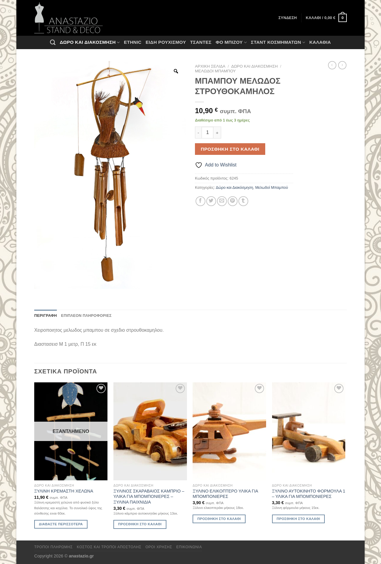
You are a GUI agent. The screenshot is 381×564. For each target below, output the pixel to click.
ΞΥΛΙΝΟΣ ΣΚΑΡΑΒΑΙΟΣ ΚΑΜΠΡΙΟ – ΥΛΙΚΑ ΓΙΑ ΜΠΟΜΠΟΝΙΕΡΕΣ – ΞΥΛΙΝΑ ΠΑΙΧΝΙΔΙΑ (148, 496)
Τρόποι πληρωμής (53, 547)
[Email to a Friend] (222, 201)
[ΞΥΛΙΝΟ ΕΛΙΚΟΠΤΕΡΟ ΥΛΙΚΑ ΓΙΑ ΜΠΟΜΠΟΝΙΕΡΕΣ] (229, 431)
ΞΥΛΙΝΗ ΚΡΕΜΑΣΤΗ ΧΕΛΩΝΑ (63, 491)
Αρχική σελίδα (210, 66)
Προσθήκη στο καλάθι (230, 149)
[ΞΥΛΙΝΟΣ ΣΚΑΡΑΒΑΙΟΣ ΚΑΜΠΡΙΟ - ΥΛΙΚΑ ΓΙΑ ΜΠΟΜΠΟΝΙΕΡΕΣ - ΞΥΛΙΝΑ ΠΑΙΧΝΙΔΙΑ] (150, 431)
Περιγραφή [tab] (45, 315)
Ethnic (132, 42)
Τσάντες (201, 42)
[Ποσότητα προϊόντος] (207, 132)
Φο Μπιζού (231, 42)
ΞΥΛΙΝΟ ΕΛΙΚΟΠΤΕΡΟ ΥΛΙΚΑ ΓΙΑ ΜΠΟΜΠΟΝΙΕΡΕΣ (225, 494)
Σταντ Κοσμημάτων (278, 42)
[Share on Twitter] (211, 201)
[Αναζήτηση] (52, 42)
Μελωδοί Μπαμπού (215, 71)
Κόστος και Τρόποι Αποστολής (109, 547)
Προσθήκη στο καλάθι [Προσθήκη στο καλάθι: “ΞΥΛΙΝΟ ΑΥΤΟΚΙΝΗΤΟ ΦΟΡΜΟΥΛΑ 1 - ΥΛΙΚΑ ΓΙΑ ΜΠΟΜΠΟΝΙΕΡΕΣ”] (298, 519)
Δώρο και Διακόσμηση (90, 42)
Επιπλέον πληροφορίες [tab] (86, 315)
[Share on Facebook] (200, 201)
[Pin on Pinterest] (233, 201)
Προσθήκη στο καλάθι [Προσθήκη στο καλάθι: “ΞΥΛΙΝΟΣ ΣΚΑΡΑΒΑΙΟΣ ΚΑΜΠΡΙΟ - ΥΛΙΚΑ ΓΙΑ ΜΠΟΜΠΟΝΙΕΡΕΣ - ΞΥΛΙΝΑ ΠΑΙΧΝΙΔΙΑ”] (140, 524)
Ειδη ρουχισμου (166, 42)
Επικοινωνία (189, 547)
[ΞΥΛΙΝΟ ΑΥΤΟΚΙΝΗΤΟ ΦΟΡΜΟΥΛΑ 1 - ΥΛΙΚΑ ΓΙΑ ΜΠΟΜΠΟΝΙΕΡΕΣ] (309, 431)
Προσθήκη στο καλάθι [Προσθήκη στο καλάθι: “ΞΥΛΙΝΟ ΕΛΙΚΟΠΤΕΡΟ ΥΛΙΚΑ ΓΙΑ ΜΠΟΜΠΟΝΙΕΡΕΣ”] (219, 519)
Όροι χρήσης (159, 547)
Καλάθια (320, 42)
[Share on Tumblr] (243, 201)
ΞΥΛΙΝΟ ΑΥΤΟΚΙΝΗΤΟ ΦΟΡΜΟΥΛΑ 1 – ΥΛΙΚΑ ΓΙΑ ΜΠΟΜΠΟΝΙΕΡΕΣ (308, 494)
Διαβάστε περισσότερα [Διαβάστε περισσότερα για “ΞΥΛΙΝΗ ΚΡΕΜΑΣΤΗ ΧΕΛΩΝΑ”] (61, 524)
